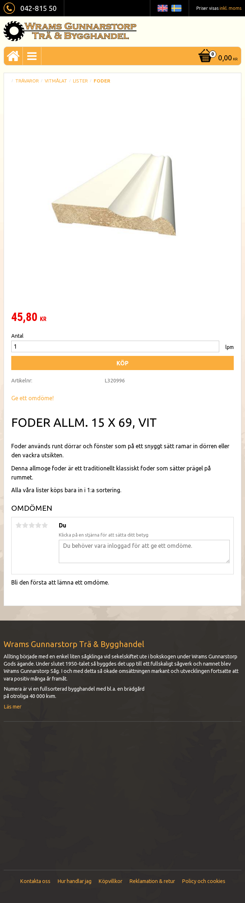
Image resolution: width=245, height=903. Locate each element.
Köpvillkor (110, 881)
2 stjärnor (25, 525)
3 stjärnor (31, 525)
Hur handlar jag (74, 881)
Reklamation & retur (152, 881)
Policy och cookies (203, 881)
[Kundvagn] (217, 58)
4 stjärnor (38, 525)
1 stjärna (18, 525)
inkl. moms (230, 8)
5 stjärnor (44, 525)
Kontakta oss (35, 881)
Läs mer (12, 707)
